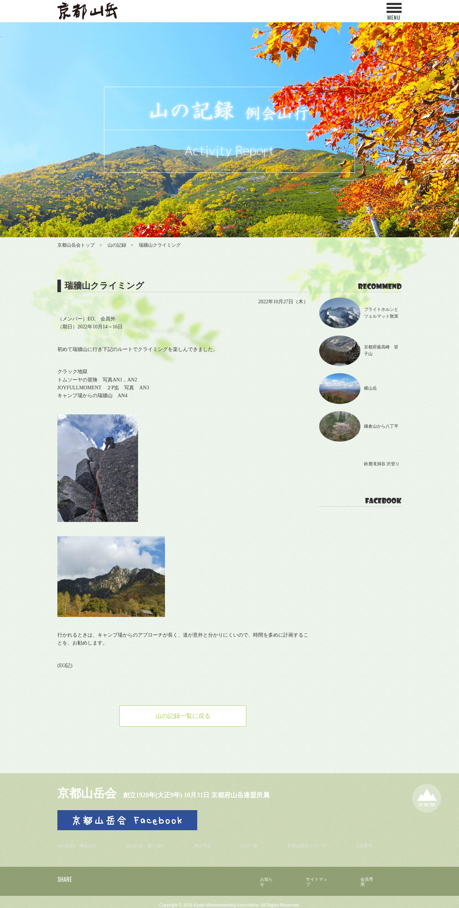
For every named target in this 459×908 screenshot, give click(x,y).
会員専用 (368, 875)
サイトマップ (314, 875)
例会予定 (207, 842)
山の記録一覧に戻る (183, 717)
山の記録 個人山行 (149, 842)
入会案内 (367, 842)
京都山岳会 (91, 793)
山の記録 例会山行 (80, 842)
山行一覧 (252, 842)
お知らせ (260, 875)
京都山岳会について (309, 842)
